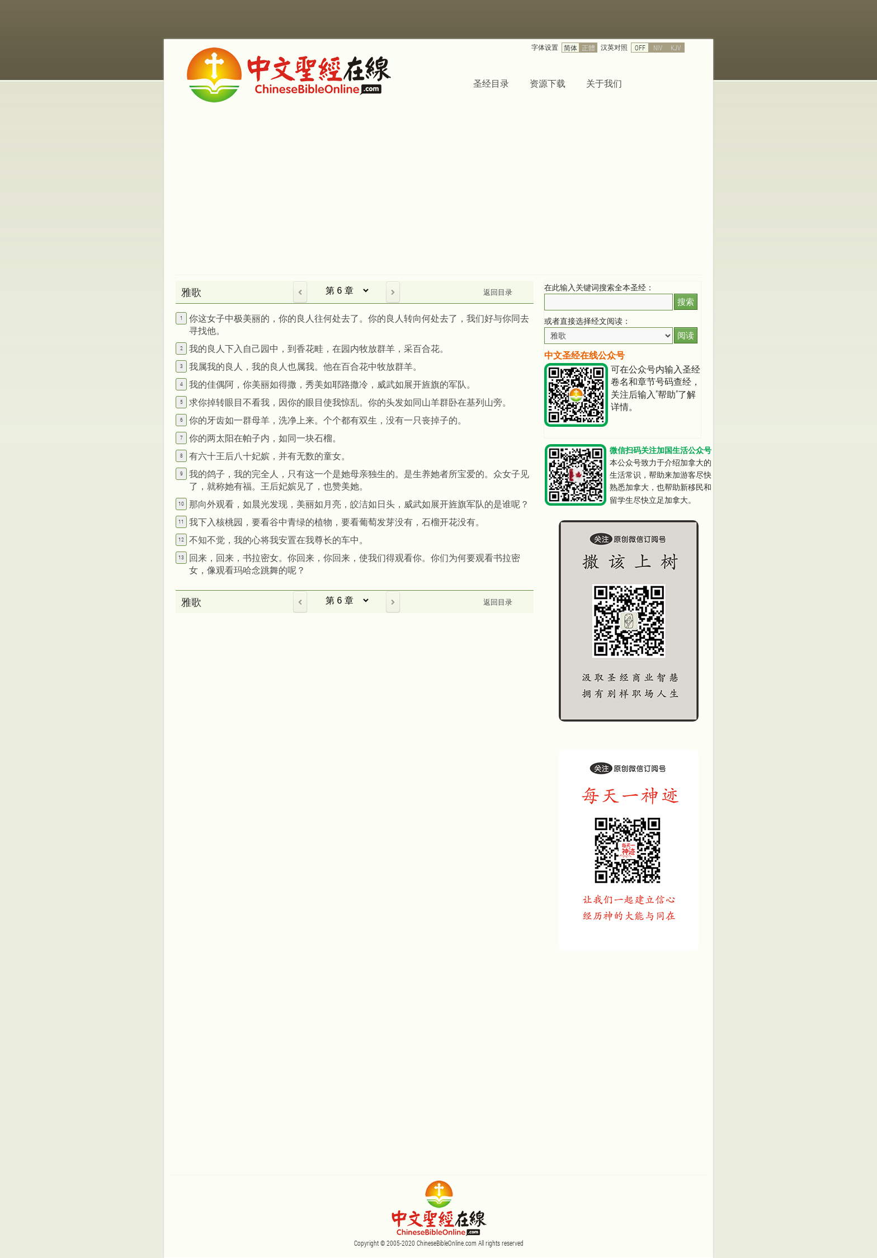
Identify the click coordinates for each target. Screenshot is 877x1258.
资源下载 (547, 83)
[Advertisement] (438, 190)
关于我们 (604, 83)
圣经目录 (491, 83)
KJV (676, 47)
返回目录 (497, 292)
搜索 (685, 302)
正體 (588, 47)
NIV (657, 47)
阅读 (685, 335)
